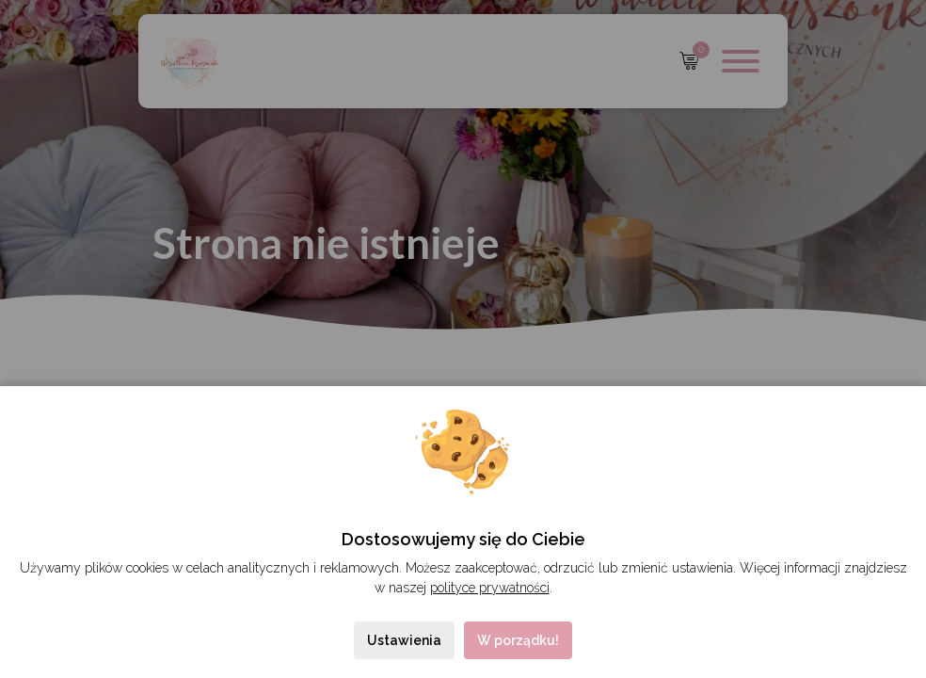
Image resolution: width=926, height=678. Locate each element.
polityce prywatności (490, 587)
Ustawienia (404, 640)
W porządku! (518, 640)
